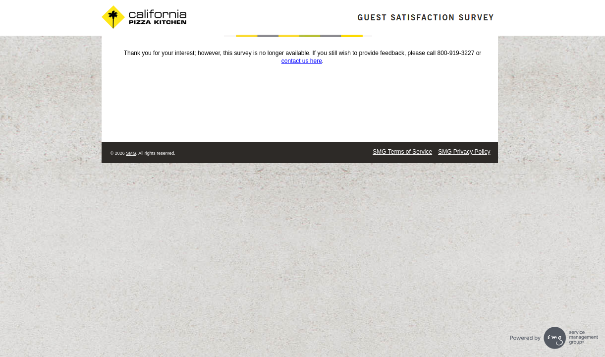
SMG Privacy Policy (464, 151)
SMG (131, 153)
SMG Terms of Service (402, 151)
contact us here (301, 61)
